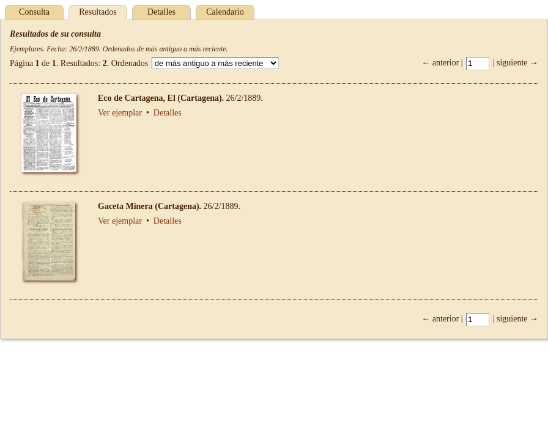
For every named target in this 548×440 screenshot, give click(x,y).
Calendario (224, 11)
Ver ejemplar (120, 112)
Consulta (34, 11)
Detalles (161, 11)
